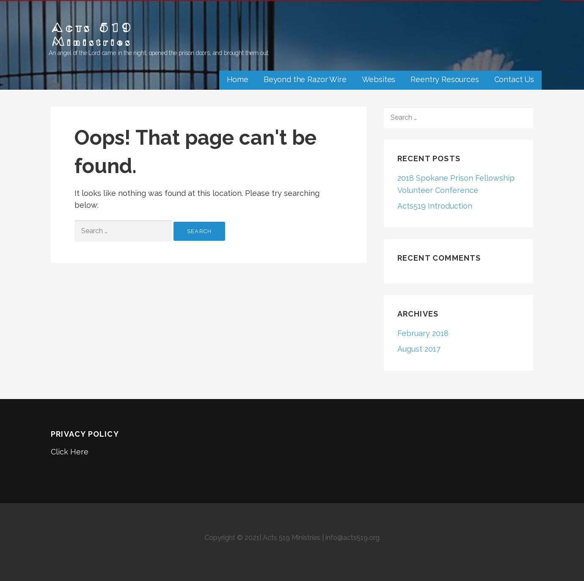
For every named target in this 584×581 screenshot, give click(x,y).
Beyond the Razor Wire (305, 79)
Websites (379, 79)
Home (237, 79)
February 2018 (423, 333)
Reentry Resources (444, 79)
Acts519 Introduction (434, 205)
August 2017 (419, 348)
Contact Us (514, 79)
